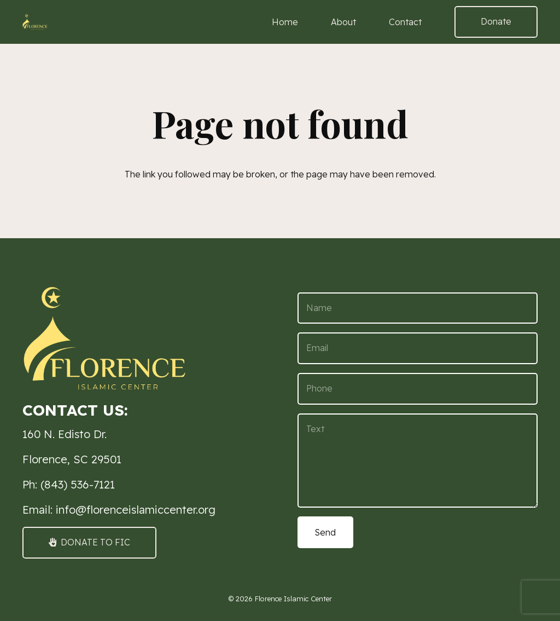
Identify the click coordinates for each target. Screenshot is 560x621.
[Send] (325, 532)
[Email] (418, 348)
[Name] (418, 308)
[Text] (418, 460)
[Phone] (418, 389)
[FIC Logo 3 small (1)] (35, 22)
